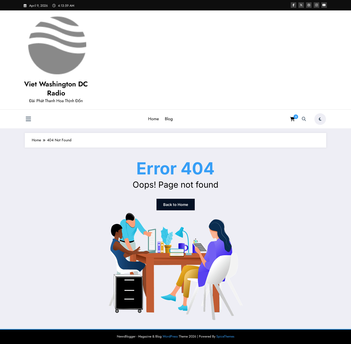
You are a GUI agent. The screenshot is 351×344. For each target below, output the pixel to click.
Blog (169, 119)
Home (153, 119)
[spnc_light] (320, 119)
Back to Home (175, 204)
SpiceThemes (225, 336)
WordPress (170, 336)
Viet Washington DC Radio (56, 88)
